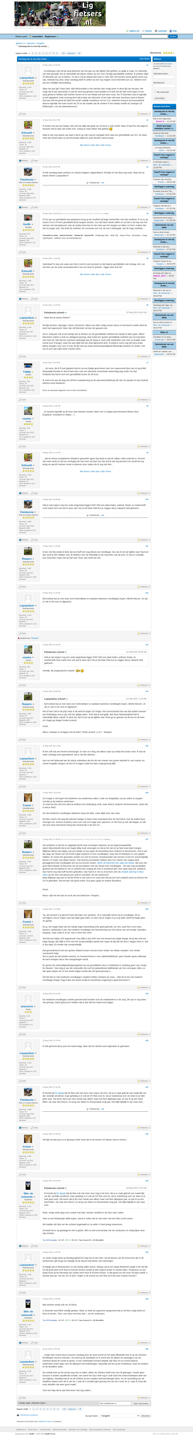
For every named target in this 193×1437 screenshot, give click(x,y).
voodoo (26, 418)
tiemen (49, 1421)
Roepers (27, 559)
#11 (147, 546)
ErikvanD (27, 133)
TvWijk (27, 372)
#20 (147, 1040)
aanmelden (168, 64)
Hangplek (40, 43)
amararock (27, 1006)
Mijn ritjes (95, 145)
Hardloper (159, 136)
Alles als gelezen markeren (100, 1430)
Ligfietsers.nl (21, 1430)
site (102, 183)
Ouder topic (24, 1403)
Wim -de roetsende (161, 165)
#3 (147, 167)
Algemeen (31, 43)
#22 (147, 1134)
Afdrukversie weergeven (29, 1415)
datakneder (159, 220)
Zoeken (148, 31)
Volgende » (71, 53)
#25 (147, 1299)
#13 (147, 645)
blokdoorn (42, 1421)
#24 (147, 1252)
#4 (147, 213)
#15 (147, 746)
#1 (147, 65)
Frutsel (27, 805)
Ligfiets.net (134, 31)
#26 (147, 1349)
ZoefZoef (160, 249)
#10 (147, 499)
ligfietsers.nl (20, 43)
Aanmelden (37, 36)
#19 (147, 994)
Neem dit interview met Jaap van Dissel (115, 863)
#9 (147, 452)
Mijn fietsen (85, 145)
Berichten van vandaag (78, 1430)
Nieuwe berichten (60, 1430)
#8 (147, 406)
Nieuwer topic (38, 1403)
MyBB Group (50, 1434)
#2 (147, 120)
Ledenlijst (162, 31)
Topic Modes (145, 59)
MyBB (31, 1434)
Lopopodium (27, 78)
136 (63, 53)
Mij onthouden (161, 92)
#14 (147, 691)
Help (174, 31)
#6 (147, 305)
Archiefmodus (45, 1430)
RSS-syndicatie (119, 1430)
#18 (147, 909)
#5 (147, 258)
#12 (147, 593)
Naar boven (33, 1430)
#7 (147, 362)
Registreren (50, 36)
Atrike (161, 150)
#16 (147, 793)
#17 (147, 839)
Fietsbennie (27, 179)
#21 (147, 1087)
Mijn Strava (106, 145)
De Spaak (59, 1093)
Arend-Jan (159, 340)
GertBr (27, 224)
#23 (147, 1181)
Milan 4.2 (164, 332)
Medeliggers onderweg (164, 187)
